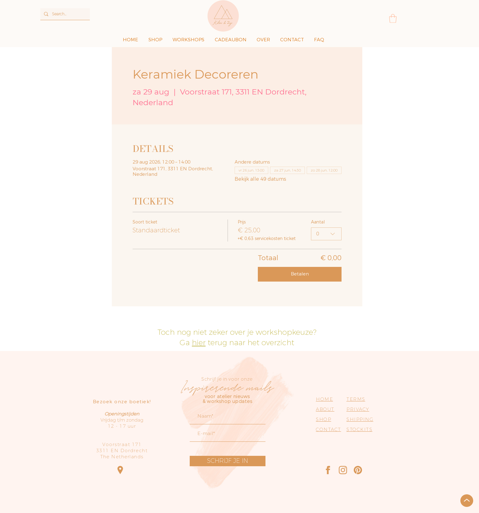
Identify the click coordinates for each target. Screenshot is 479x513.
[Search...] (64, 14)
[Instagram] (343, 470)
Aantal (318, 222)
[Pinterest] (358, 470)
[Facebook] (328, 470)
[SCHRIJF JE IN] (227, 461)
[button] (393, 18)
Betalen (300, 274)
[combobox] (326, 233)
